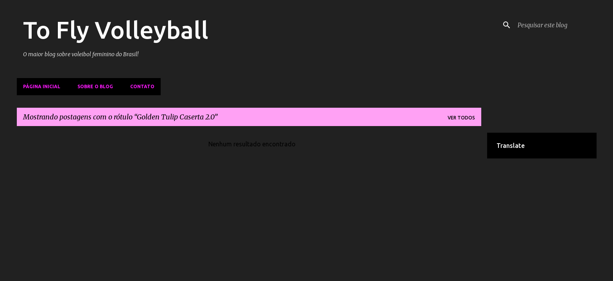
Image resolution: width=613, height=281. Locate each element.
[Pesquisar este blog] (555, 25)
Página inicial (41, 86)
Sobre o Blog (95, 86)
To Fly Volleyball (115, 29)
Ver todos (461, 117)
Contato (142, 86)
